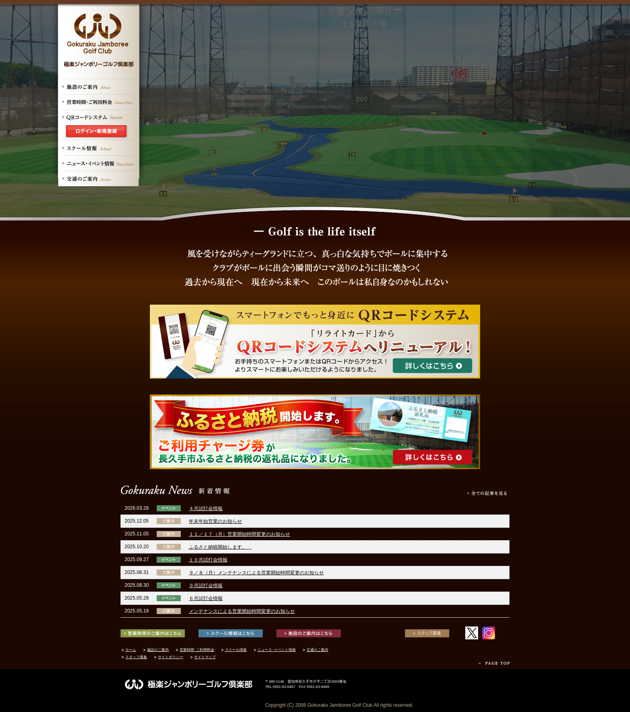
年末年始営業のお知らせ (215, 521)
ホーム (130, 650)
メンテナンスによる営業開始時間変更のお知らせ (242, 611)
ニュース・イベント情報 (98, 163)
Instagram (488, 633)
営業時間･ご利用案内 (98, 102)
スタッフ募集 (427, 633)
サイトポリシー (170, 657)
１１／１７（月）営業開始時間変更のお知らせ (239, 534)
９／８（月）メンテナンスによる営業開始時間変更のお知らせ (256, 573)
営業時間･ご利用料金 (197, 650)
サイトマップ (205, 657)
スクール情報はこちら (230, 633)
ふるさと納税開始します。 (220, 547)
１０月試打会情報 (208, 560)
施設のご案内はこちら (308, 633)
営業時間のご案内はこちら (153, 633)
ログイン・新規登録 (98, 132)
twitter (471, 633)
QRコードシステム (98, 117)
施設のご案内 (98, 87)
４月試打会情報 (206, 508)
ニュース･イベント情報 (277, 650)
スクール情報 (98, 148)
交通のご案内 (98, 178)
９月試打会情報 (206, 585)
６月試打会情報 (206, 598)
